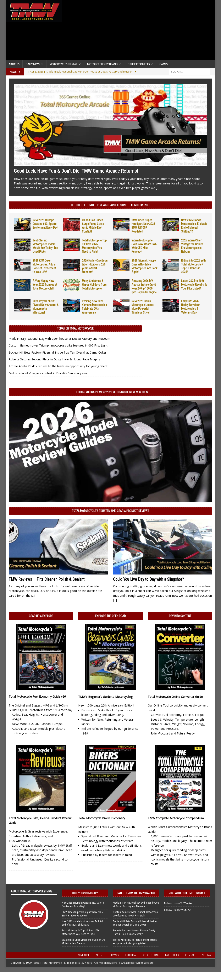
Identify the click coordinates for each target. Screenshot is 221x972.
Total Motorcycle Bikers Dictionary (101, 818)
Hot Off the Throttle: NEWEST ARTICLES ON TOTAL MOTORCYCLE (110, 205)
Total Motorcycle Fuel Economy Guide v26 (37, 696)
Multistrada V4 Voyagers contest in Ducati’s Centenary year (48, 373)
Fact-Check (172, 954)
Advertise (83, 954)
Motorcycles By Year (63, 64)
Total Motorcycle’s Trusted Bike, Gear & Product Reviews (110, 511)
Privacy (114, 954)
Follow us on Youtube (177, 910)
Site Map (207, 954)
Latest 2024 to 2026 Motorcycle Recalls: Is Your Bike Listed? (194, 284)
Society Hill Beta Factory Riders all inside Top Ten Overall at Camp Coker (57, 352)
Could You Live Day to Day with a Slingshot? (148, 579)
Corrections (151, 954)
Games (163, 64)
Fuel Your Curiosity (85, 893)
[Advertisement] (138, 31)
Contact (190, 954)
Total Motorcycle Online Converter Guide (175, 697)
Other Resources (138, 64)
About (100, 954)
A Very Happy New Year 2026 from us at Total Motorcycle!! (45, 284)
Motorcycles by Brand (102, 64)
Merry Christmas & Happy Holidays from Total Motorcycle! (94, 284)
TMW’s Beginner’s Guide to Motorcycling (105, 697)
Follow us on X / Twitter (178, 903)
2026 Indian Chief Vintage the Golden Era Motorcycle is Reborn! (83, 941)
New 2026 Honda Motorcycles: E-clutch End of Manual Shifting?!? (83, 923)
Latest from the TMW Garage (136, 893)
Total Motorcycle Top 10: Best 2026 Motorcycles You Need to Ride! (80, 932)
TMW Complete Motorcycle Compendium (176, 818)
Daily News (33, 64)
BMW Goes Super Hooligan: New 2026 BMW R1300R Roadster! (82, 913)
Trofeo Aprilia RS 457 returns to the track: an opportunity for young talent (58, 366)
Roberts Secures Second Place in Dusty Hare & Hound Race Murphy (54, 359)
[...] (158, 188)
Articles (14, 64)
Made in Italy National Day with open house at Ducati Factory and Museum (59, 339)
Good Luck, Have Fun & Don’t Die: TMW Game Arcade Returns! (76, 171)
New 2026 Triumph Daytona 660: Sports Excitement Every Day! (45, 223)
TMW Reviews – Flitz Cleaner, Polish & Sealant (46, 579)
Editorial (131, 954)
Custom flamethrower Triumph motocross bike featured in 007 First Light (58, 345)
